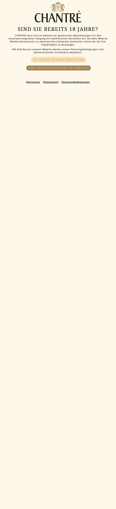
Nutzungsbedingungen (76, 81)
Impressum (33, 81)
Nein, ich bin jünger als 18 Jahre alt (58, 68)
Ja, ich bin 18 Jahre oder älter (58, 59)
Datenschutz (51, 81)
